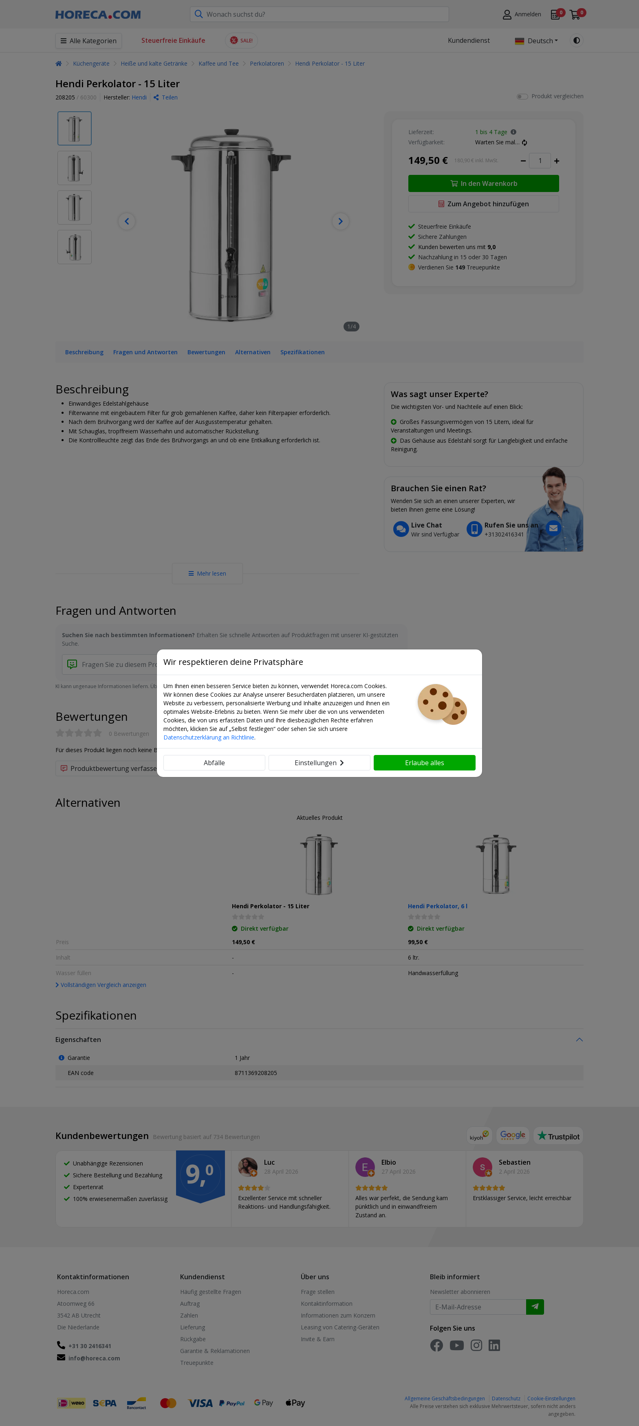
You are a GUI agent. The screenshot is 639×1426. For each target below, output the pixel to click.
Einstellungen (319, 762)
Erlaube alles (424, 762)
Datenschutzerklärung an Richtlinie (208, 737)
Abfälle (214, 762)
